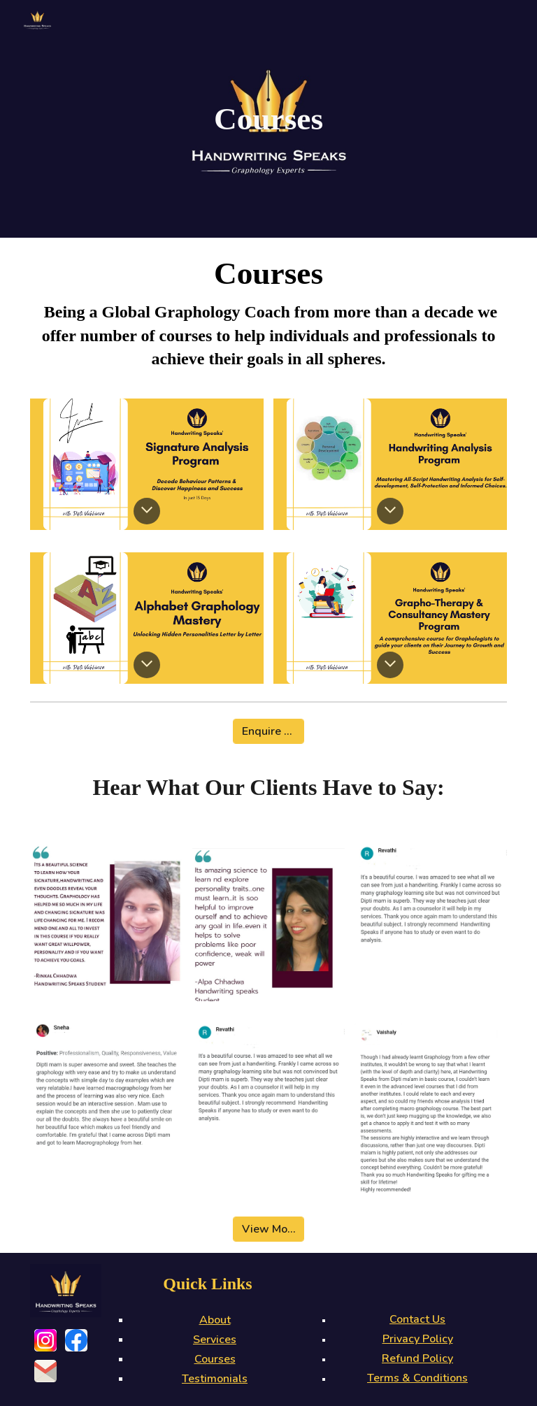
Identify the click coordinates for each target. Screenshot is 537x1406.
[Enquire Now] (269, 731)
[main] (269, 118)
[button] (147, 511)
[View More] (269, 1229)
